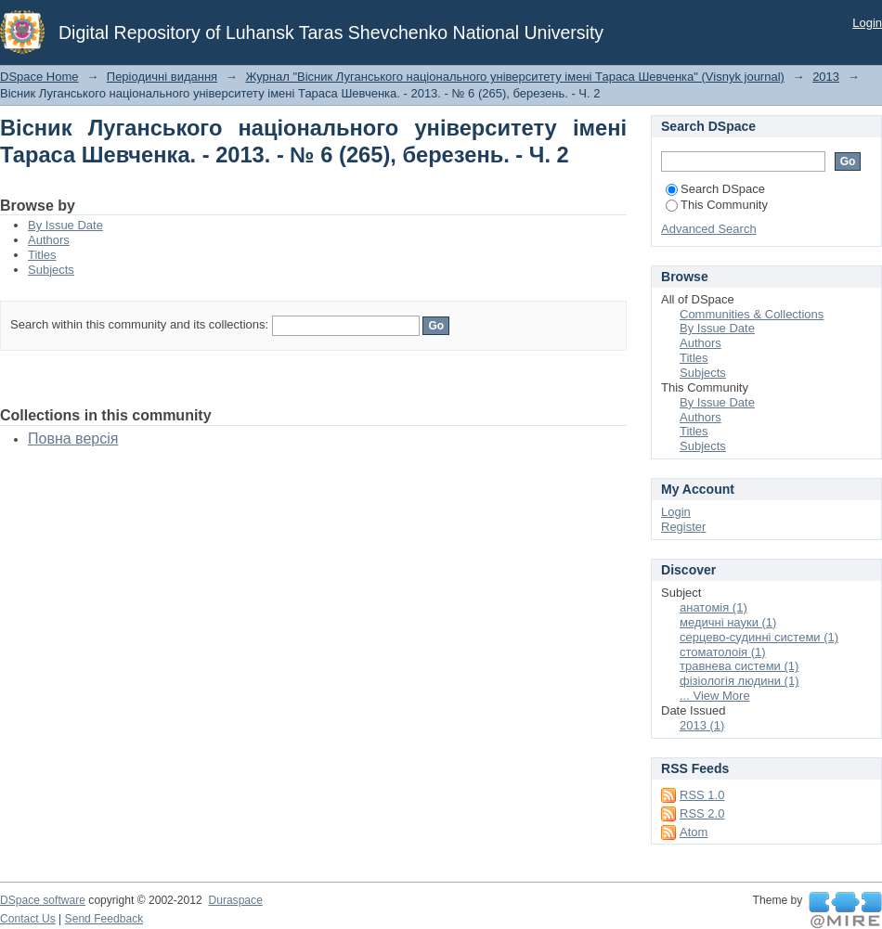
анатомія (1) (713, 607)
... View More (715, 696)
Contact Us (28, 918)
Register (683, 527)
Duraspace (235, 900)
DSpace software (42, 900)
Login (867, 23)
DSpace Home (39, 77)
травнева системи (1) (739, 666)
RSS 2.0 (702, 813)
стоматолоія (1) (723, 652)
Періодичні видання (162, 77)
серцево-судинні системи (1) (759, 637)
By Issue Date (65, 225)
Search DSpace (715, 189)
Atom (693, 832)
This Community (717, 205)
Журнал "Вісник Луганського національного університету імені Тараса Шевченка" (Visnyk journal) (515, 77)
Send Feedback (104, 918)
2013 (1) (702, 725)
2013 (825, 77)
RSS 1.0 (702, 795)
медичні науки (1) (728, 622)
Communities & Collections (752, 314)
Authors (49, 240)
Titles (42, 255)
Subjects (51, 270)
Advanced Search (709, 229)
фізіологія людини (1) (739, 681)
